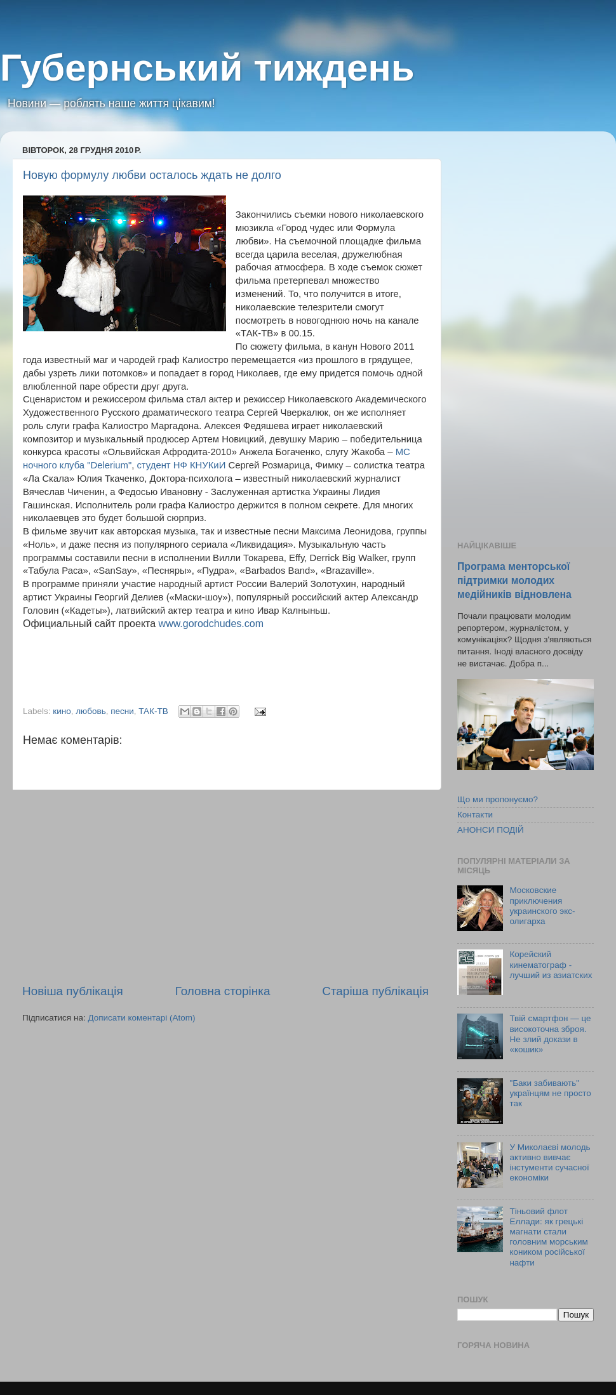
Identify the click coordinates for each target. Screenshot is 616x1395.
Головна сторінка (223, 991)
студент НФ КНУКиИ (181, 465)
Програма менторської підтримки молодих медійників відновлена (514, 580)
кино (61, 711)
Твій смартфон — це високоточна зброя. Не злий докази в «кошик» (550, 1034)
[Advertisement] (225, 886)
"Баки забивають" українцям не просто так (550, 1093)
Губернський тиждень (207, 67)
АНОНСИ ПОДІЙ (490, 830)
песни (122, 711)
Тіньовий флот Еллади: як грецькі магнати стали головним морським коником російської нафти (548, 1237)
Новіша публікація (72, 991)
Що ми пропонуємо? (497, 799)
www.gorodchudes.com (211, 623)
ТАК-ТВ (153, 711)
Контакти (475, 814)
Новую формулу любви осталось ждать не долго (152, 175)
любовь (90, 711)
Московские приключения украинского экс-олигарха (542, 905)
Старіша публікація (375, 991)
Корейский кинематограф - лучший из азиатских (550, 964)
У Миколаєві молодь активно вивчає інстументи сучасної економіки (549, 1162)
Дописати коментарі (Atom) (141, 1017)
